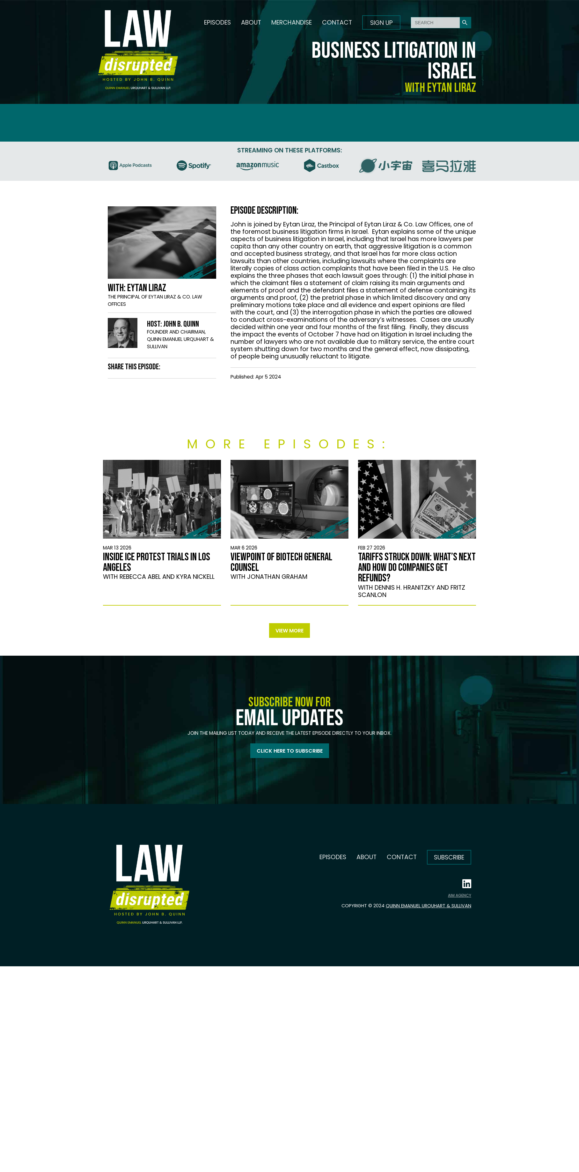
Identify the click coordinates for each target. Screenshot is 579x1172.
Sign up (381, 22)
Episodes (217, 22)
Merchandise (291, 22)
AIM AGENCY (459, 895)
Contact (337, 22)
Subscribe (449, 857)
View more (289, 630)
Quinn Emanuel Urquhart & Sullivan (428, 906)
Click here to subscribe (290, 751)
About (251, 22)
